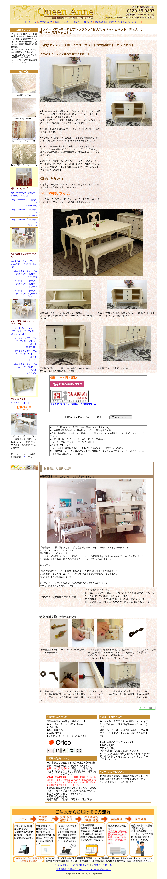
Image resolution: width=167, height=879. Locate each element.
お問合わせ (87, 22)
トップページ (30, 22)
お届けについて (62, 22)
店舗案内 (75, 22)
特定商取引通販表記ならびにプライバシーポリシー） (83, 869)
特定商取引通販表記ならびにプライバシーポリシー (117, 22)
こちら (24, 457)
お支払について (45, 22)
